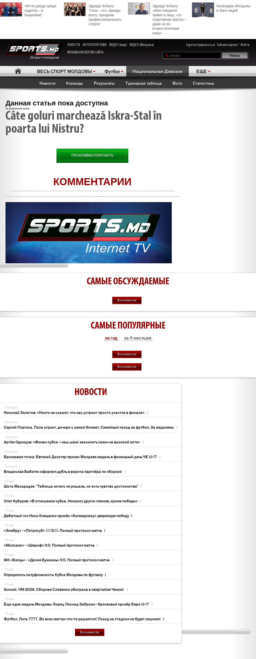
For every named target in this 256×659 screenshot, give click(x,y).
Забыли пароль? (228, 45)
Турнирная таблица (143, 83)
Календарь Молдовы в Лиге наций (221, 7)
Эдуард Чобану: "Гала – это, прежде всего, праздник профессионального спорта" (92, 14)
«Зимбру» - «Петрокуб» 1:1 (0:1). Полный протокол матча (54, 530)
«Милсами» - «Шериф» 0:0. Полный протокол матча (51, 545)
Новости (48, 83)
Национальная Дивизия (157, 71)
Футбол (112, 71)
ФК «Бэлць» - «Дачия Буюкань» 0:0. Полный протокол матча (59, 559)
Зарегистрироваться (200, 45)
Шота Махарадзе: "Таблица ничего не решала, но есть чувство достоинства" (73, 486)
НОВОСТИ (74, 45)
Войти (245, 45)
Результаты (104, 83)
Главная (18, 71)
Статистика (203, 83)
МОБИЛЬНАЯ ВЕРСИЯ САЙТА (86, 52)
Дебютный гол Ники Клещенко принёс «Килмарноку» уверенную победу (68, 515)
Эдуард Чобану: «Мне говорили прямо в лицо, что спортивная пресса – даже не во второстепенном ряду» (157, 18)
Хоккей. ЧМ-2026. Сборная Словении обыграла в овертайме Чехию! (66, 589)
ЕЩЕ (201, 71)
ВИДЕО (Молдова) (142, 45)
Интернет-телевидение (34, 52)
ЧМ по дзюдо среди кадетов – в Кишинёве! (28, 9)
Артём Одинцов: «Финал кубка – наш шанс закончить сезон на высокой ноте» (74, 441)
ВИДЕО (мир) (118, 45)
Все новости (127, 300)
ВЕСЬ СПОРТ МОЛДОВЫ (64, 71)
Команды (74, 83)
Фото (177, 83)
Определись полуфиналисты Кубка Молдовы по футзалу (55, 574)
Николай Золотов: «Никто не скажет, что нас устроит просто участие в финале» (76, 412)
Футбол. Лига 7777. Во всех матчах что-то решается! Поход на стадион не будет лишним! (84, 618)
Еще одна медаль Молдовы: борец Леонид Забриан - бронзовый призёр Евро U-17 (78, 604)
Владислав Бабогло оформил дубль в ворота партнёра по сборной (65, 471)
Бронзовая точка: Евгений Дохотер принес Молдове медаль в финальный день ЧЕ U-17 (82, 456)
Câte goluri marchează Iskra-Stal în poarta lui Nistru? (84, 123)
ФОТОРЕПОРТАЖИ (94, 45)
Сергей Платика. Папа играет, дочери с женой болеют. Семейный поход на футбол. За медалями (91, 427)
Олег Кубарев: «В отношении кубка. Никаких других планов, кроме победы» (73, 500)
